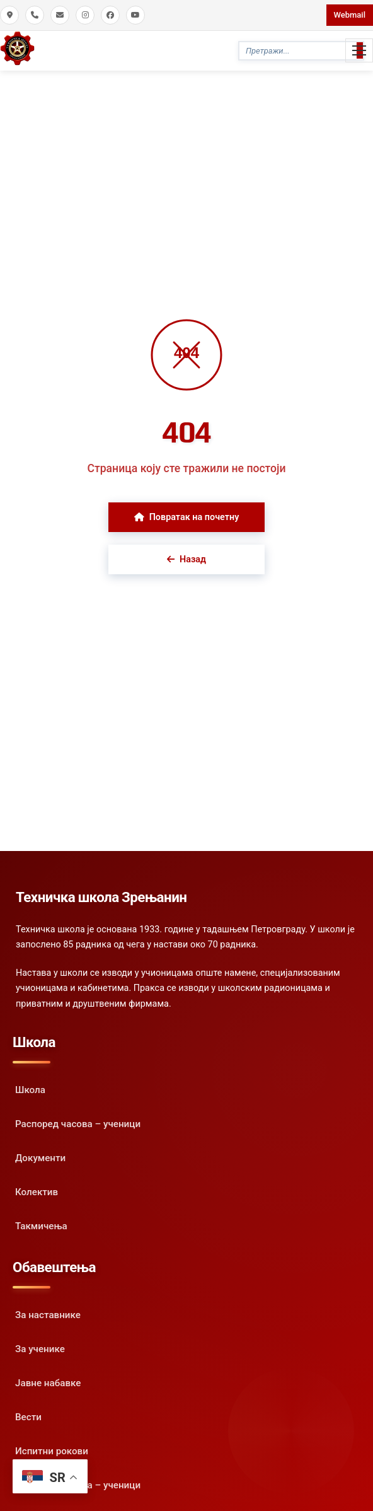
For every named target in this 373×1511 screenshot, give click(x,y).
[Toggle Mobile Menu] (359, 50)
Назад (186, 559)
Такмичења (41, 1226)
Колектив (36, 1192)
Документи (40, 1158)
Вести (28, 1417)
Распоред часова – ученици (78, 1124)
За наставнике (48, 1315)
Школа (30, 1090)
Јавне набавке (48, 1383)
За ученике (40, 1349)
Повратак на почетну (186, 517)
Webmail (349, 15)
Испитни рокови (51, 1451)
